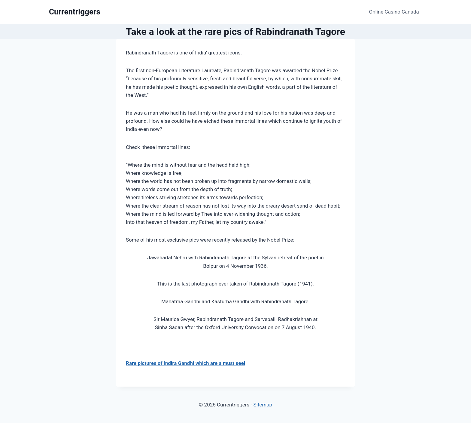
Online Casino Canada (394, 12)
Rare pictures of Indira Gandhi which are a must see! (185, 363)
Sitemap (262, 405)
